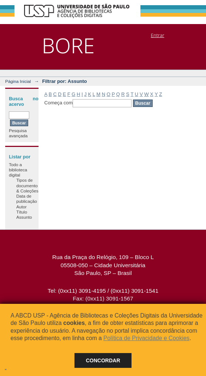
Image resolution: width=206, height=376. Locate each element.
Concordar (103, 360)
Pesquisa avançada (18, 133)
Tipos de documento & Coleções (27, 185)
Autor (21, 206)
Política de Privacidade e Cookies (146, 338)
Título (21, 211)
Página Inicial (18, 81)
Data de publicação (26, 199)
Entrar (157, 35)
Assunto (24, 217)
